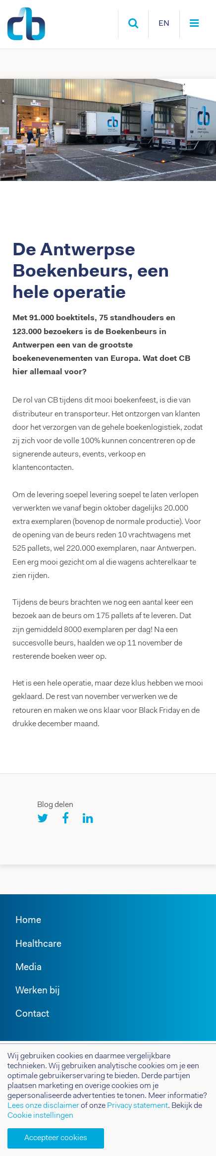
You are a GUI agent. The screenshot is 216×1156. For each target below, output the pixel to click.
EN (164, 24)
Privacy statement (137, 1106)
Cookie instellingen (40, 1116)
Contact (32, 1014)
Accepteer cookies (55, 1138)
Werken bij (37, 991)
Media (28, 968)
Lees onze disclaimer (43, 1106)
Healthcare (38, 944)
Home (28, 920)
